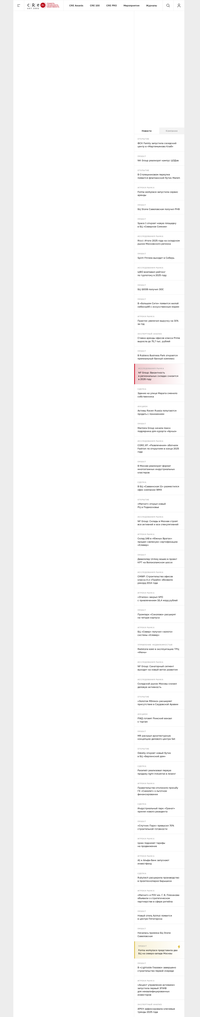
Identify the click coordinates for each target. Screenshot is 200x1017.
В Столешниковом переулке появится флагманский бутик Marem (159, 176)
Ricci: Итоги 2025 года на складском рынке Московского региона (159, 242)
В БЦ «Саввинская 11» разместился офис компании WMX (158, 488)
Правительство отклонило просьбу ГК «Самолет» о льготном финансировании (158, 791)
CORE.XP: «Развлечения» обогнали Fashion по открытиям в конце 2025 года (158, 448)
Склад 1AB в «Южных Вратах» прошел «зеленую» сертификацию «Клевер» (158, 541)
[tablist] (159, 131)
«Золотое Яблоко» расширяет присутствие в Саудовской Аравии (158, 703)
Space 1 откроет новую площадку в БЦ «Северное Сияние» (157, 225)
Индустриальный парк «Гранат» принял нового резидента (156, 810)
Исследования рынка (150, 236)
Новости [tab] (147, 130)
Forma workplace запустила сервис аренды (158, 193)
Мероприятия (131, 5)
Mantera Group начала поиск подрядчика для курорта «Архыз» (157, 430)
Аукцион (143, 406)
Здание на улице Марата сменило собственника (157, 395)
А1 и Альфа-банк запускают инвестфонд (153, 862)
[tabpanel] (159, 575)
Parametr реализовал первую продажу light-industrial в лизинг (157, 772)
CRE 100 (95, 5)
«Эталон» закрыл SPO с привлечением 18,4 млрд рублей (158, 599)
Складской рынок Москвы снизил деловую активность (157, 685)
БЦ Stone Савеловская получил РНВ (159, 209)
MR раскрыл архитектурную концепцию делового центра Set (156, 737)
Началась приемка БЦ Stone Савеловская (154, 934)
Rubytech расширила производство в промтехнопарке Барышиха (158, 879)
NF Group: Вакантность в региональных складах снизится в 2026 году (158, 375)
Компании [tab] (172, 130)
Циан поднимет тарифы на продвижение (151, 844)
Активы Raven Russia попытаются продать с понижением (157, 412)
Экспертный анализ (150, 334)
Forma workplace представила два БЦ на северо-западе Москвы (157, 952)
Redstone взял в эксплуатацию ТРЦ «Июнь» (158, 651)
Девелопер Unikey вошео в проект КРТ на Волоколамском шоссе (157, 561)
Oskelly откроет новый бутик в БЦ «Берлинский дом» (154, 754)
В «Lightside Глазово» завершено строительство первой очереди (157, 969)
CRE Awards (76, 5)
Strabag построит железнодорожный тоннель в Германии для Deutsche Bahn (44, 202)
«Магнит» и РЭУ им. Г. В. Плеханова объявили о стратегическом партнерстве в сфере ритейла (158, 898)
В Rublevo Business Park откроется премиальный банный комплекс (158, 357)
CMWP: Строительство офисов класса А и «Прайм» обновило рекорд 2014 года (155, 579)
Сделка (142, 389)
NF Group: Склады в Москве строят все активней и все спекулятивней (158, 523)
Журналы (151, 5)
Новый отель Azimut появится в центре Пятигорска (155, 917)
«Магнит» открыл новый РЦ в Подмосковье (152, 505)
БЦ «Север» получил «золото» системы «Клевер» (155, 633)
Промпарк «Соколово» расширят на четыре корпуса (157, 616)
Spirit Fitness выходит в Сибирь (156, 257)
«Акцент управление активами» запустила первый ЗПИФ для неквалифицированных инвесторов (156, 989)
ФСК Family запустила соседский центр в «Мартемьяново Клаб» (157, 145)
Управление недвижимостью (155, 645)
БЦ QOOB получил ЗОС (151, 289)
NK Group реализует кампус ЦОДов (158, 160)
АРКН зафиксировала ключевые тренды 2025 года (156, 1010)
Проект (142, 156)
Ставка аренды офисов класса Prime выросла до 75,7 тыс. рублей (159, 339)
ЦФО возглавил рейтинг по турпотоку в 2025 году (152, 273)
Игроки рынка (146, 187)
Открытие (143, 139)
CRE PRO (111, 5)
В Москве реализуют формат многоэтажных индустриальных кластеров (156, 469)
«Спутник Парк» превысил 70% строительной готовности (156, 827)
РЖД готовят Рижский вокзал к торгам (155, 720)
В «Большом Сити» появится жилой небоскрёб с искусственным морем (158, 305)
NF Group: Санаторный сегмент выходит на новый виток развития (158, 668)
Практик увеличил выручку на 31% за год (158, 322)
